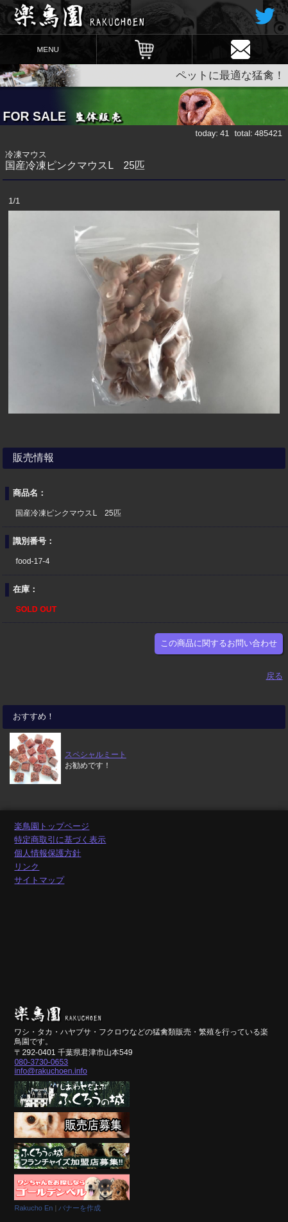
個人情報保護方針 (47, 853)
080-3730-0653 (41, 1062)
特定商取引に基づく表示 (60, 839)
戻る (274, 676)
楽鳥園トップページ (51, 826)
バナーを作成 (79, 1208)
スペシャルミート (95, 754)
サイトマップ (39, 880)
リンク (26, 866)
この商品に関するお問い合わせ (218, 643)
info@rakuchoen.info (50, 1071)
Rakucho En (33, 1208)
